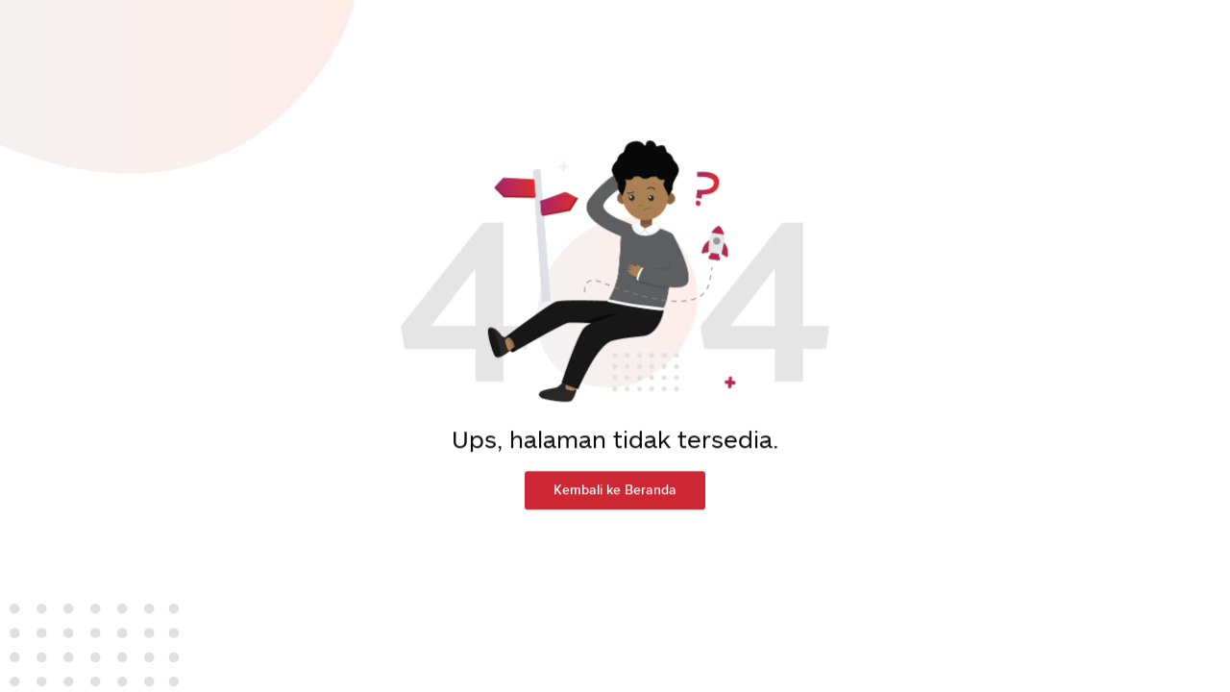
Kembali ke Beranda (615, 484)
